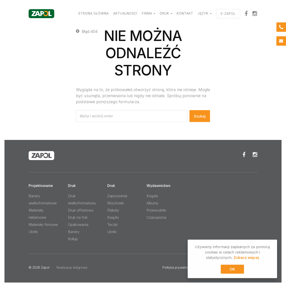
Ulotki (33, 231)
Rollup (73, 239)
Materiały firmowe (43, 224)
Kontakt (185, 13)
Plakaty (113, 210)
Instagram (254, 13)
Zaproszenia (117, 196)
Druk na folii (77, 217)
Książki (113, 217)
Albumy (152, 203)
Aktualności (125, 13)
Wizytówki (115, 203)
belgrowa (80, 267)
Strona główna (93, 13)
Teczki (112, 224)
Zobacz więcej (246, 258)
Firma (147, 13)
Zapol (45, 267)
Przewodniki (156, 210)
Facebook (244, 154)
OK (232, 270)
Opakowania (78, 224)
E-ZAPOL (228, 13)
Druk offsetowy (81, 210)
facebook (246, 13)
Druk (164, 13)
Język (203, 13)
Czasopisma (156, 217)
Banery (74, 231)
